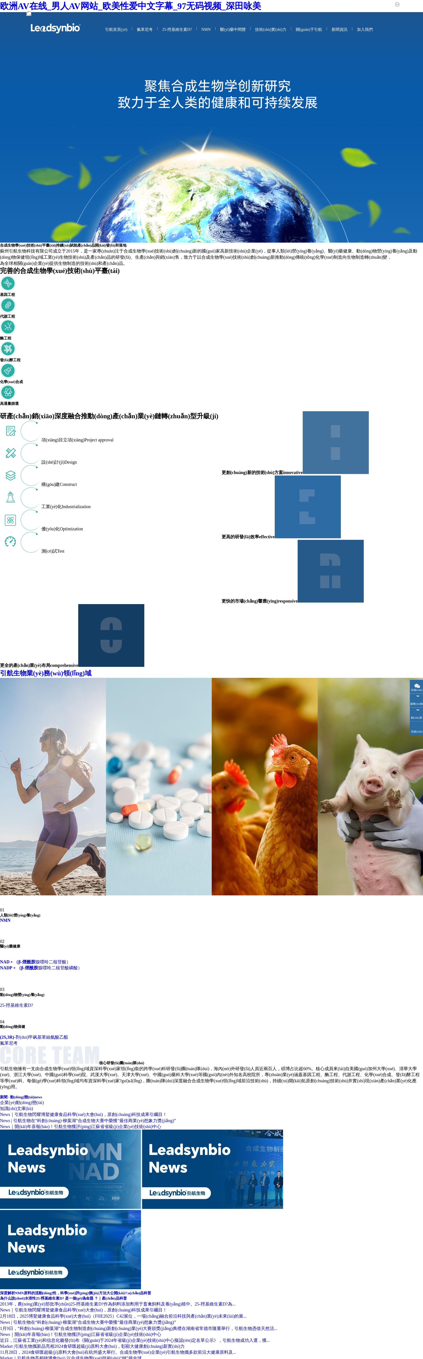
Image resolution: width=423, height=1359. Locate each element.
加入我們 (365, 29)
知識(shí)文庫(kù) (16, 1108)
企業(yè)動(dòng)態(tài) (22, 1102)
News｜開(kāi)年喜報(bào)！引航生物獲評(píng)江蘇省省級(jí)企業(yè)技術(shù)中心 (80, 1126)
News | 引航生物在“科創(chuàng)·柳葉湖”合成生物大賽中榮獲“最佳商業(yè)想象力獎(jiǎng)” (88, 1120)
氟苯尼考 (145, 29)
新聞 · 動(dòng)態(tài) (21, 1097)
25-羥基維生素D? (177, 29)
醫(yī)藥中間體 (233, 29)
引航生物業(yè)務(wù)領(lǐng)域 (64, 673)
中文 (404, 4)
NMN (206, 29)
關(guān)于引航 (309, 29)
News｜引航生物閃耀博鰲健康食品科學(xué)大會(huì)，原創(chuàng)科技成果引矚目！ (83, 1114)
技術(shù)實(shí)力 (270, 29)
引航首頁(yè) (116, 29)
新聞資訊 (339, 29)
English (418, 4)
